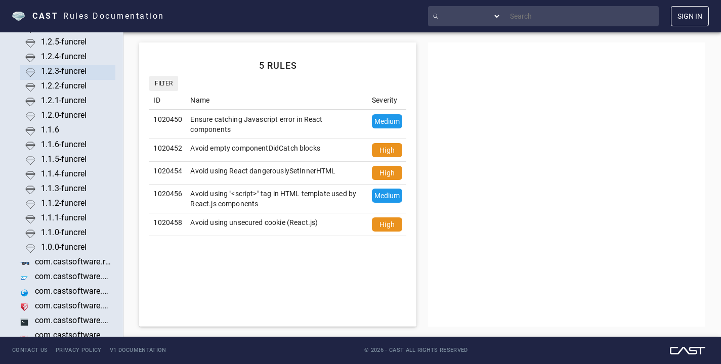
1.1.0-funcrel (64, 232)
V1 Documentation (138, 350)
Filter (164, 83)
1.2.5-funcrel (64, 42)
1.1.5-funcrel (64, 159)
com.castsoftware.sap (73, 276)
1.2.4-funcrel (64, 56)
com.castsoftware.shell (73, 320)
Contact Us (30, 350)
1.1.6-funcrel (64, 144)
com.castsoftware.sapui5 (73, 291)
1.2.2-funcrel (64, 85)
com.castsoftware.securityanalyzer (73, 305)
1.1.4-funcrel (64, 173)
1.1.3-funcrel (64, 188)
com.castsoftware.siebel (73, 335)
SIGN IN (689, 16)
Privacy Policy (78, 350)
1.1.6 (50, 129)
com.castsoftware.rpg (73, 261)
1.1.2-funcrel (64, 203)
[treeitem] (67, 43)
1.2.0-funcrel (64, 115)
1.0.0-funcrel (64, 247)
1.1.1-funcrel (64, 217)
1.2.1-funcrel (64, 100)
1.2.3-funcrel (64, 71)
